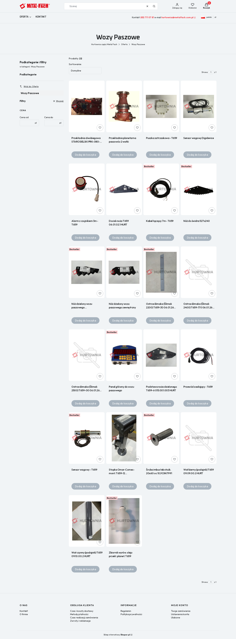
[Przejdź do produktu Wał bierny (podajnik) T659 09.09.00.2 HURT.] (198, 438)
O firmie (24, 614)
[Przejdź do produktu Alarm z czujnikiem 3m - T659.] (86, 189)
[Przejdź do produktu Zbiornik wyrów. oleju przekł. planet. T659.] (124, 521)
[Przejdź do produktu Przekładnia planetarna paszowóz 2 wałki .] (124, 106)
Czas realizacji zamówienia (84, 617)
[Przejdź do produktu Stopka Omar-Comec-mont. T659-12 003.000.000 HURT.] (124, 438)
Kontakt (24, 611)
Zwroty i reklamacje (80, 620)
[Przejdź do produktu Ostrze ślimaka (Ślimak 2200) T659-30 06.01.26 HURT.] (161, 272)
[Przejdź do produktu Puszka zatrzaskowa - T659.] (161, 106)
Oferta (124, 44)
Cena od (24, 117)
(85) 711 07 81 (147, 17)
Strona (205, 72)
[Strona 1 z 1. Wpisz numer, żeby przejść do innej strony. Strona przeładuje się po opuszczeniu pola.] (211, 72)
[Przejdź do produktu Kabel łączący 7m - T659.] (161, 189)
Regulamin (126, 611)
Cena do (48, 117)
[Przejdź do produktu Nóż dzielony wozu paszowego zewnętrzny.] (124, 272)
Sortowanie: (75, 64)
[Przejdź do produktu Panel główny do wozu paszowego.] (124, 355)
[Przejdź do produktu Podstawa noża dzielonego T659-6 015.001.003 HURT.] (161, 355)
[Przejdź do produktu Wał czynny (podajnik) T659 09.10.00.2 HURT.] (86, 521)
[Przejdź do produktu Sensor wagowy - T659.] (86, 438)
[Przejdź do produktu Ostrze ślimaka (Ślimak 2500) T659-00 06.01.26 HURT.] (86, 355)
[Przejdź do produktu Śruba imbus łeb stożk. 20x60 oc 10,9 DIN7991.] (161, 438)
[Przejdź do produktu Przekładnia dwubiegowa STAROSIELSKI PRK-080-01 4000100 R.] (86, 106)
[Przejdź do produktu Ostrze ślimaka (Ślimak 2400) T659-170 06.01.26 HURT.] (198, 272)
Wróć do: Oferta (29, 86)
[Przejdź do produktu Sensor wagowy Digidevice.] (198, 106)
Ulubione (175, 617)
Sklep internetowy (117, 634)
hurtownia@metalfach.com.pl (177, 17)
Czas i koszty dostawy (81, 611)
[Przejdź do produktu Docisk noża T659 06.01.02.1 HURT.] (124, 189)
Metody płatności (79, 614)
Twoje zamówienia (180, 611)
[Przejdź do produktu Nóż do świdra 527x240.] (198, 189)
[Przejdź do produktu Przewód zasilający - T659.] (198, 355)
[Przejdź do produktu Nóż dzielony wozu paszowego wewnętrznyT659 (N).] (86, 272)
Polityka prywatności (131, 614)
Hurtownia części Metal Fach (104, 44)
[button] (154, 6)
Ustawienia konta (180, 614)
